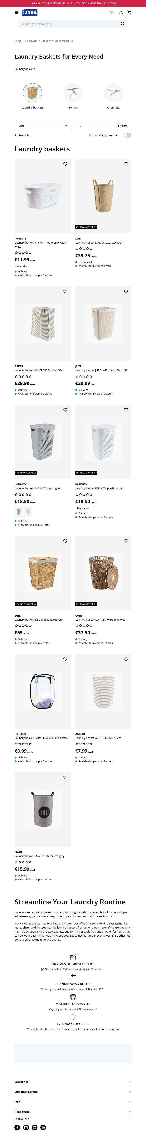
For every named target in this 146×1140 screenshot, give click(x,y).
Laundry (46, 40)
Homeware (31, 40)
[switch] (127, 135)
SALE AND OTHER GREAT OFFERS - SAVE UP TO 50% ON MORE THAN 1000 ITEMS (73, 3)
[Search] (122, 23)
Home (17, 40)
